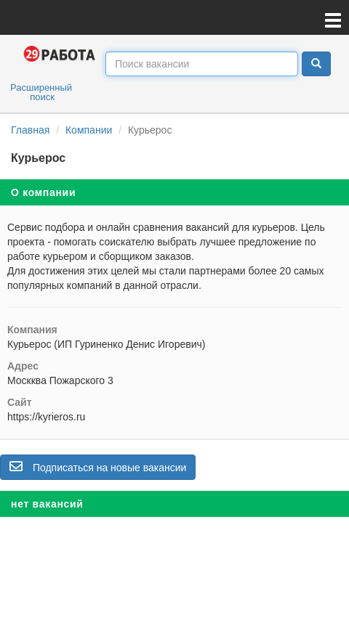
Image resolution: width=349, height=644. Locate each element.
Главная (30, 130)
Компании (88, 130)
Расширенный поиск (41, 92)
